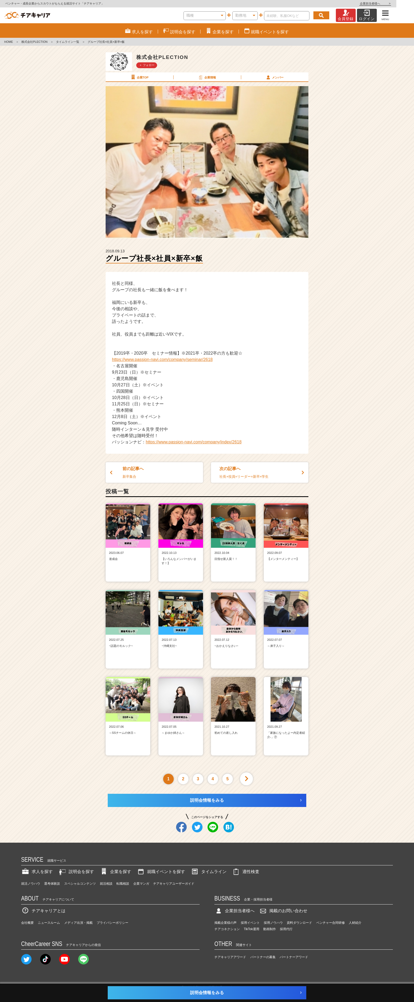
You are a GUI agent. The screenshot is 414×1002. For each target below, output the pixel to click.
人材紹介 (355, 923)
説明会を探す (76, 872)
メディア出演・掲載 (78, 923)
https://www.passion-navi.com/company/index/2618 (194, 442)
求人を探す (37, 872)
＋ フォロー (146, 65)
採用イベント (250, 923)
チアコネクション (227, 929)
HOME (8, 41)
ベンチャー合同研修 (330, 923)
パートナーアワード (294, 957)
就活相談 (106, 883)
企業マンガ (141, 883)
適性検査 (245, 872)
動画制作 (269, 929)
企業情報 (206, 77)
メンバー (274, 77)
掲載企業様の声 (225, 923)
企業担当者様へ (393, 3)
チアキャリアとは (43, 911)
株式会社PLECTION (34, 41)
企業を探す (115, 872)
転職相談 (122, 883)
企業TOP (139, 77)
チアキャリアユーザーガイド (173, 883)
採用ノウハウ (273, 923)
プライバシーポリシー (112, 923)
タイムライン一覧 (67, 41)
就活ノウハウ (30, 883)
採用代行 (286, 929)
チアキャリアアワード (230, 957)
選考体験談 (52, 883)
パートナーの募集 (263, 957)
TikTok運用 (251, 929)
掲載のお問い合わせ (283, 911)
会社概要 (27, 923)
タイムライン (209, 872)
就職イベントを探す (161, 872)
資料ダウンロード (299, 923)
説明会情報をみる (207, 800)
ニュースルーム (49, 923)
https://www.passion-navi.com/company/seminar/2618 (162, 359)
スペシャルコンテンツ (80, 883)
